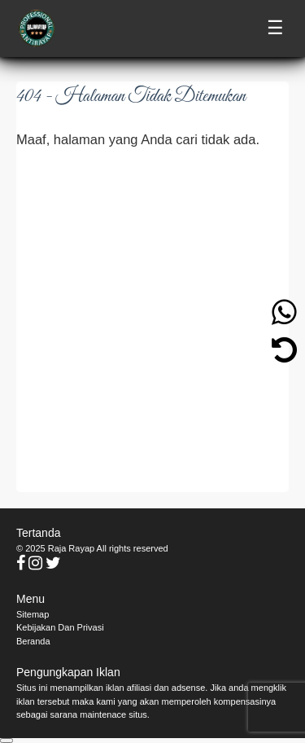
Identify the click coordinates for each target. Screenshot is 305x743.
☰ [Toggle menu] (275, 28)
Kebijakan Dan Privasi (60, 627)
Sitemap (32, 614)
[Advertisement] (152, 320)
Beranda (33, 641)
